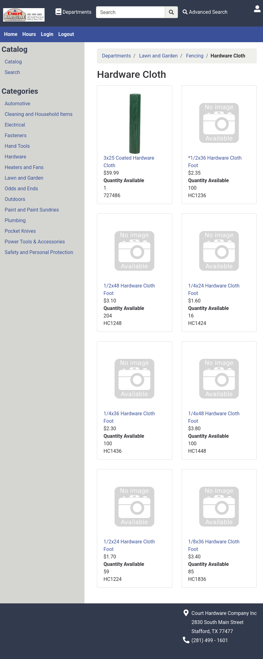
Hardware (15, 157)
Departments (116, 56)
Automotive (17, 104)
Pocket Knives (20, 231)
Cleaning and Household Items (39, 114)
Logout (66, 34)
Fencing (194, 56)
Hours (29, 34)
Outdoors (15, 199)
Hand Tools (17, 146)
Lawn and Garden (24, 178)
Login (47, 34)
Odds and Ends (21, 189)
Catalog (13, 62)
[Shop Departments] (73, 12)
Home (10, 34)
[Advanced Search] (205, 12)
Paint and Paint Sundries (32, 210)
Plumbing (15, 220)
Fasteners (15, 135)
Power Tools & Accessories (35, 242)
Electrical (15, 125)
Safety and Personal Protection (39, 252)
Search (12, 72)
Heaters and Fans (24, 167)
